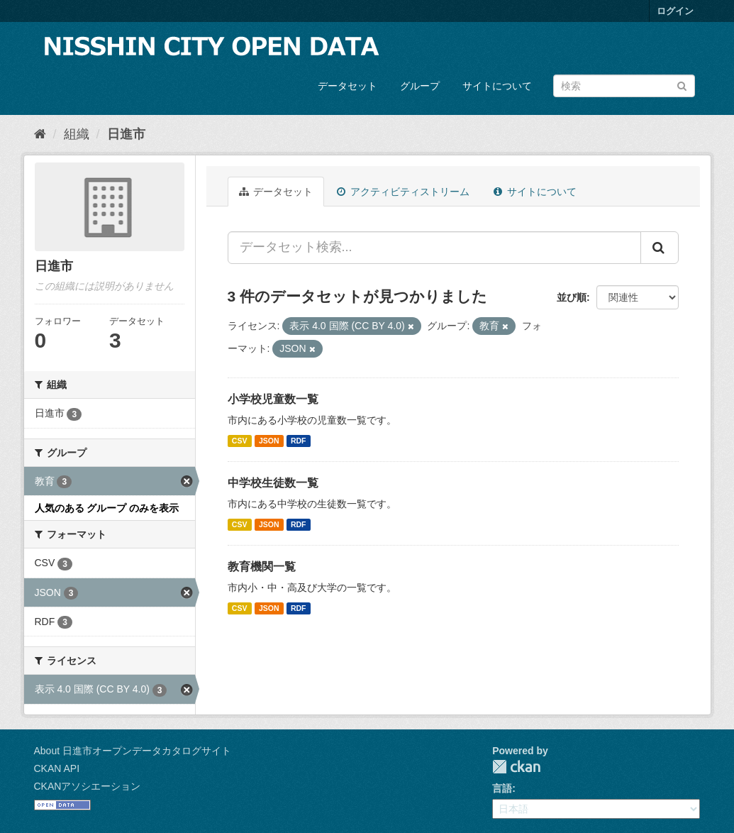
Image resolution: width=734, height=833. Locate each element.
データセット (347, 86)
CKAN (516, 766)
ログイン (675, 11)
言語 (502, 788)
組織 (76, 134)
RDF (298, 440)
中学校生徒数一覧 (273, 483)
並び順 (571, 297)
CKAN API (57, 768)
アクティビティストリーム (403, 191)
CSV (240, 440)
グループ (420, 86)
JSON (269, 440)
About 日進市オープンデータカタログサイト (132, 750)
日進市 (126, 134)
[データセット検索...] (434, 247)
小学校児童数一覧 (273, 399)
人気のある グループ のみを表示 (107, 508)
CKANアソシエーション (87, 786)
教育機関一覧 (262, 567)
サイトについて (497, 86)
